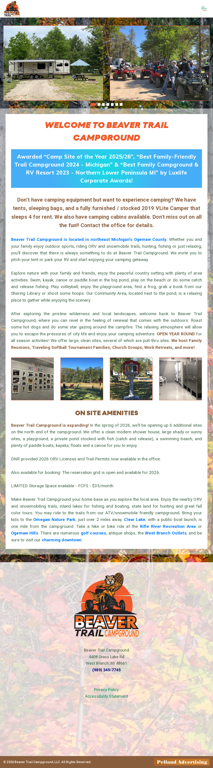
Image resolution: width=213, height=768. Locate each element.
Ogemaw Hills (24, 533)
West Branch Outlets (165, 533)
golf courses (93, 533)
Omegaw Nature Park (54, 519)
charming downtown (61, 539)
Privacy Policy (106, 689)
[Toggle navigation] (203, 9)
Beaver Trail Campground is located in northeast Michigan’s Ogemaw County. (89, 239)
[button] (93, 104)
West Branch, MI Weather (106, 725)
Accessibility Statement (106, 696)
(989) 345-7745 (106, 670)
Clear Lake (134, 519)
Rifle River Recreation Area (168, 526)
